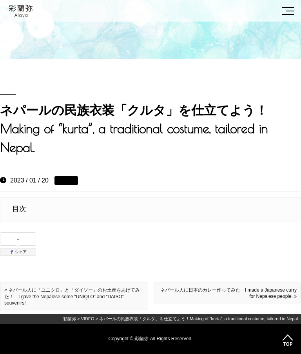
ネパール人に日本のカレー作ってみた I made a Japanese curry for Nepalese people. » (228, 293)
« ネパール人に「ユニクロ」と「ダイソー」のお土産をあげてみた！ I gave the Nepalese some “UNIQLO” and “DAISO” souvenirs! (72, 296)
